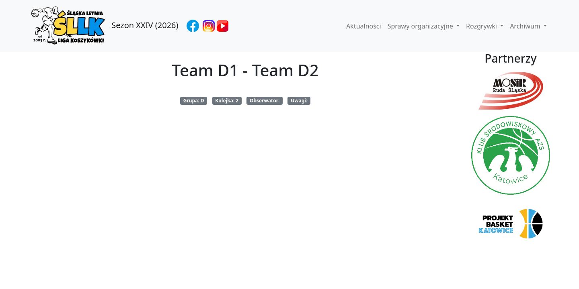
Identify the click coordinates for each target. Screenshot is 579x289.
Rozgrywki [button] (482, 26)
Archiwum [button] (526, 26)
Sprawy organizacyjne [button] (421, 26)
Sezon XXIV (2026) (104, 26)
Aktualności (363, 26)
